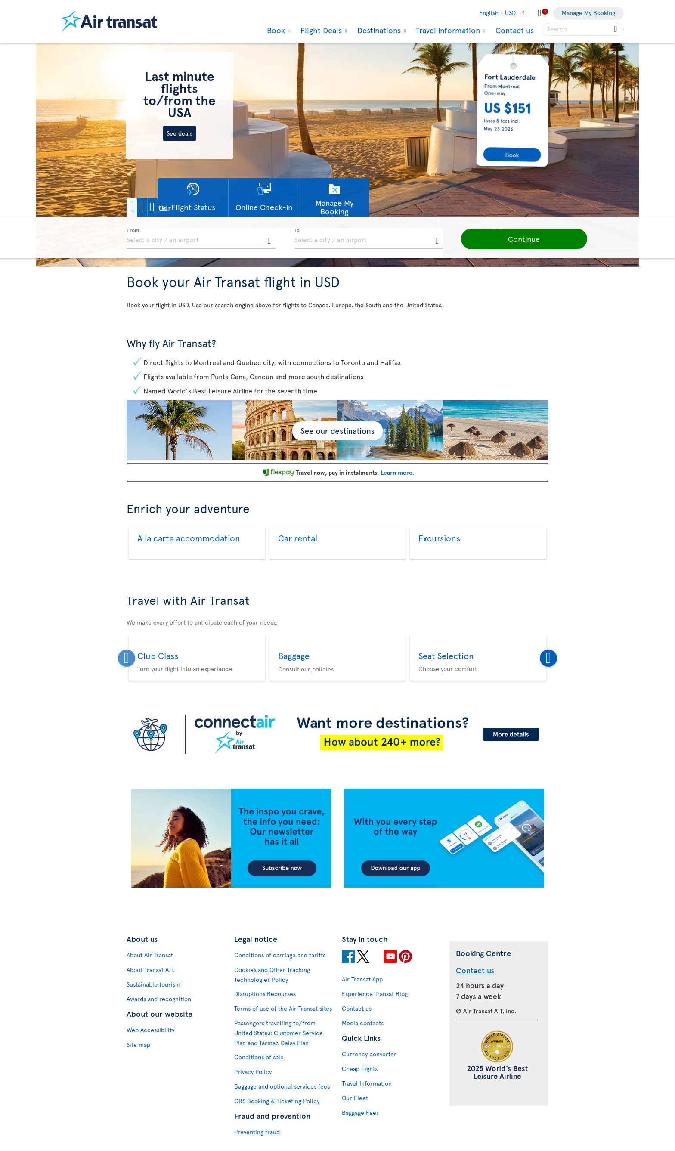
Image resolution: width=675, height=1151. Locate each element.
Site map (138, 1044)
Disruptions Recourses (265, 994)
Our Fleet (355, 1098)
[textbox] (201, 238)
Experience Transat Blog (375, 994)
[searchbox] (583, 29)
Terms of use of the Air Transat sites (283, 1008)
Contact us (514, 30)
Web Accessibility (150, 1030)
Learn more (396, 472)
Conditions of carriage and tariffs (279, 955)
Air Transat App (362, 979)
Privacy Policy (253, 1071)
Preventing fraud (257, 1132)
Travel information (447, 30)
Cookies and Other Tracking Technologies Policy (272, 974)
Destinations (378, 30)
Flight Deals (320, 30)
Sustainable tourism (153, 984)
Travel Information (367, 1083)
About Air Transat (150, 955)
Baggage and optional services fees (282, 1086)
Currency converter (369, 1054)
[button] (156, 207)
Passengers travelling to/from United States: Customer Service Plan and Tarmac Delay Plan (278, 1033)
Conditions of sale (259, 1057)
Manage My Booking (588, 13)
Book (275, 30)
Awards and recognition (159, 999)
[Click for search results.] (616, 29)
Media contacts (363, 1023)
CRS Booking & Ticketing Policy (276, 1101)
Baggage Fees (360, 1112)
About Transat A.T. (151, 969)
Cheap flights (360, 1068)
